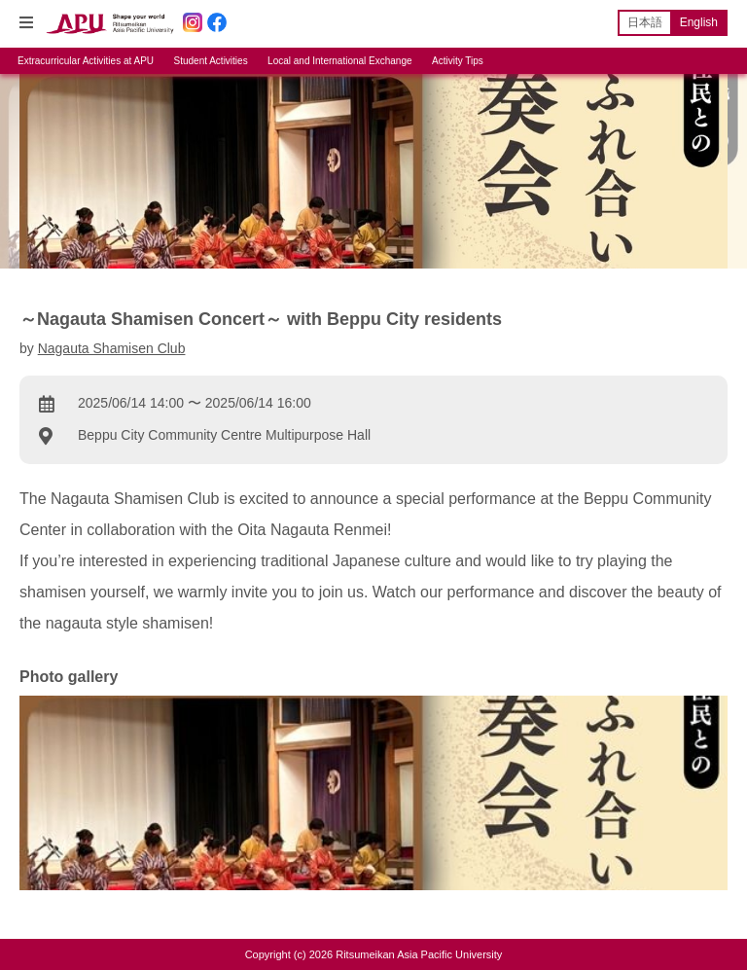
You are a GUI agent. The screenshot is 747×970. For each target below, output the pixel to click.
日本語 (644, 22)
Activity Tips (457, 60)
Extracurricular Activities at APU (86, 60)
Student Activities (211, 60)
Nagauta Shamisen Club (112, 348)
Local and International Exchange (339, 60)
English (699, 22)
